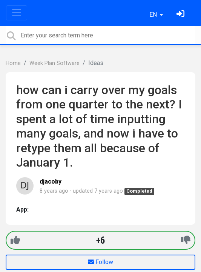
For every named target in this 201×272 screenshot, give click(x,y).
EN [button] (153, 14)
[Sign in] (181, 14)
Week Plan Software (54, 63)
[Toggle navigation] (16, 12)
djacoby (50, 181)
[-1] (185, 240)
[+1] (15, 240)
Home (13, 63)
